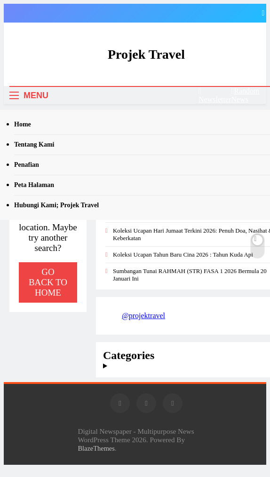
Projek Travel (146, 54)
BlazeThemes (96, 448)
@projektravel (143, 316)
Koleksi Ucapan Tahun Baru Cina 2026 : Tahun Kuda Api (183, 254)
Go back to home (48, 282)
